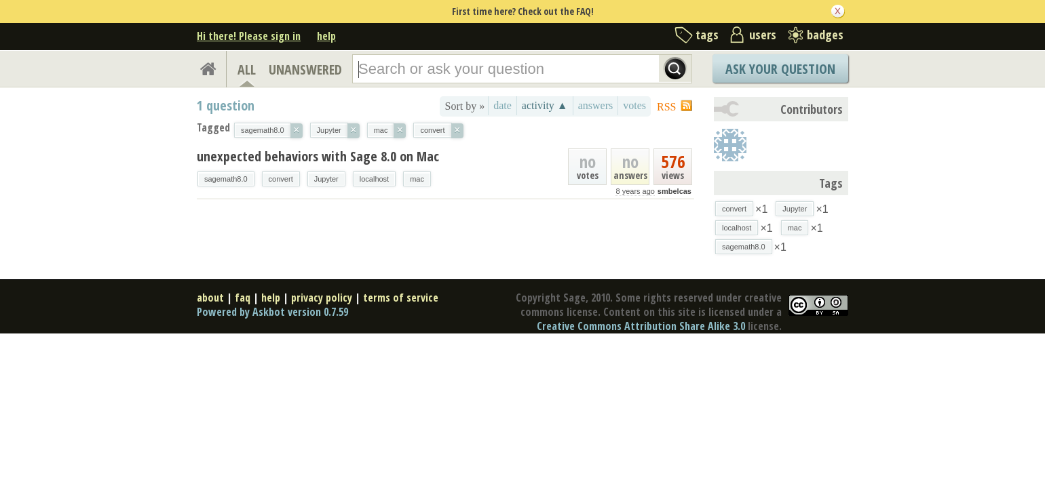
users (762, 34)
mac (417, 179)
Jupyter (326, 179)
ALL (247, 69)
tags (707, 34)
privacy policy (321, 297)
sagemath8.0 (226, 179)
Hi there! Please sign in (249, 35)
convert (281, 179)
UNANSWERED (305, 69)
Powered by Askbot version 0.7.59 (272, 311)
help (326, 35)
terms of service (400, 297)
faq (242, 297)
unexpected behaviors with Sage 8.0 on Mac (318, 156)
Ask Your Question (780, 69)
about (210, 297)
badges (825, 34)
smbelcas (674, 191)
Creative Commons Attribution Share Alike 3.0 (641, 326)
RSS (666, 107)
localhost (374, 179)
